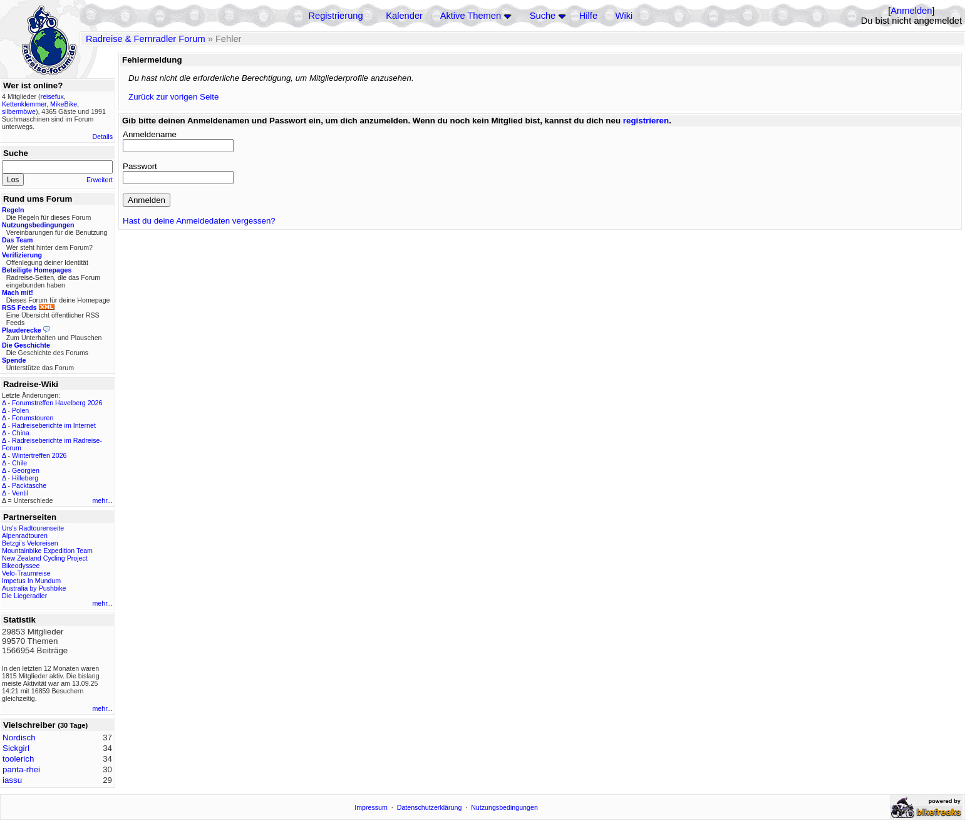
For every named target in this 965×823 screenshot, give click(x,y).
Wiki (624, 16)
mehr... (102, 500)
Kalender (404, 16)
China (20, 433)
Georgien (25, 470)
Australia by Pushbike (34, 588)
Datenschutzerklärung (429, 807)
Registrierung (335, 16)
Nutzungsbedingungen (504, 807)
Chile (19, 463)
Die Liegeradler (24, 595)
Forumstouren (32, 418)
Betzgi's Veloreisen (30, 543)
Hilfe (588, 16)
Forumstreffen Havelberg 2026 (57, 402)
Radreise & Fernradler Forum (145, 39)
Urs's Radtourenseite (33, 528)
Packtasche (29, 485)
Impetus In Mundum (31, 580)
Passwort (140, 166)
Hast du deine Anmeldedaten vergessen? (199, 220)
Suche (543, 16)
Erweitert (99, 180)
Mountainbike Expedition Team (47, 550)
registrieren (646, 120)
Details (102, 136)
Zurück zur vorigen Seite (173, 96)
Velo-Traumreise (26, 573)
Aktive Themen (470, 16)
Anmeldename (150, 134)
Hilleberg (25, 478)
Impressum (371, 807)
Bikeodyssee (20, 565)
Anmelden (911, 11)
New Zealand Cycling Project (45, 558)
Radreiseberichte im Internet (54, 425)
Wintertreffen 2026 (39, 455)
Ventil (20, 493)
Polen (20, 410)
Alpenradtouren (25, 535)
